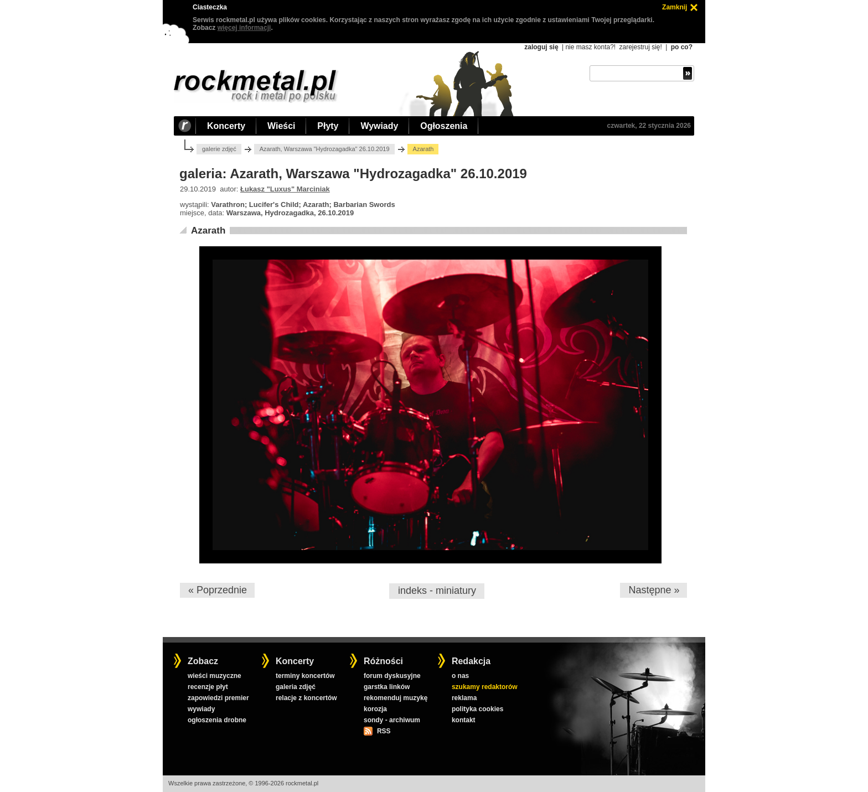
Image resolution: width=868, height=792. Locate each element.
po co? (682, 47)
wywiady (201, 709)
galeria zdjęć (296, 687)
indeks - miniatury (437, 590)
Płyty (327, 126)
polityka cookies (477, 709)
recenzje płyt (208, 687)
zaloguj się (541, 47)
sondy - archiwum (392, 720)
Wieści (281, 126)
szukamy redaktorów (485, 687)
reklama (464, 698)
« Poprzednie (217, 590)
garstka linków (387, 687)
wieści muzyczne (214, 676)
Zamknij (674, 7)
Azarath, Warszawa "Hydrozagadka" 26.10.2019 (325, 149)
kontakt (464, 720)
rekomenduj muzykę (395, 698)
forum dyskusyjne (392, 676)
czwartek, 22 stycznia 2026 (649, 126)
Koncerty (226, 126)
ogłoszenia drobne (217, 720)
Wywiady (379, 126)
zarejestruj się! (640, 47)
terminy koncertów (305, 676)
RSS (383, 731)
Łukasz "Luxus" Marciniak (285, 189)
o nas (460, 676)
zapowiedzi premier (218, 698)
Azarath (208, 230)
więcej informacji (244, 28)
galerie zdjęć (219, 149)
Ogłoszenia (443, 126)
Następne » (653, 590)
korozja (375, 709)
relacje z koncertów (306, 698)
